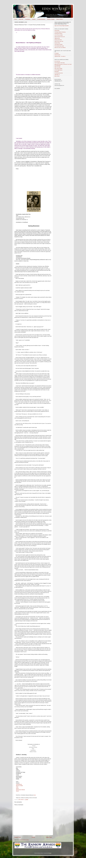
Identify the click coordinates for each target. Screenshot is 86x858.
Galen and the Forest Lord (60, 36)
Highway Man (57, 38)
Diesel (17, 791)
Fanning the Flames (58, 33)
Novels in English (50, 19)
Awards (33, 19)
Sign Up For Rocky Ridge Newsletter (62, 25)
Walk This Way (57, 66)
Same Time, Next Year (59, 41)
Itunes (17, 788)
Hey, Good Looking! (58, 68)
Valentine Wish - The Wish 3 (60, 56)
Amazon (33, 745)
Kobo (33, 748)
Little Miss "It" (57, 74)
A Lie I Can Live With (59, 35)
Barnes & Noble (19, 785)
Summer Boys (57, 42)
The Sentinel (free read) (59, 45)
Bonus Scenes (60, 19)
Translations (27, 19)
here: (35, 795)
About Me (21, 19)
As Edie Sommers (41, 19)
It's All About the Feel (59, 73)
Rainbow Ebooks (33, 751)
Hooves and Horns (58, 39)
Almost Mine (57, 30)
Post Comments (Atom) (24, 839)
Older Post (49, 837)
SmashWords (33, 750)
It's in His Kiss (57, 61)
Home (15, 19)
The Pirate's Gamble (58, 44)
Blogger (49, 853)
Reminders (57, 71)
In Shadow (57, 53)
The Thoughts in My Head (60, 62)
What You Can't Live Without (60, 47)
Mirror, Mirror (57, 76)
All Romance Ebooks (33, 747)
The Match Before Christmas (60, 32)
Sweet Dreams (57, 54)
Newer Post (17, 837)
